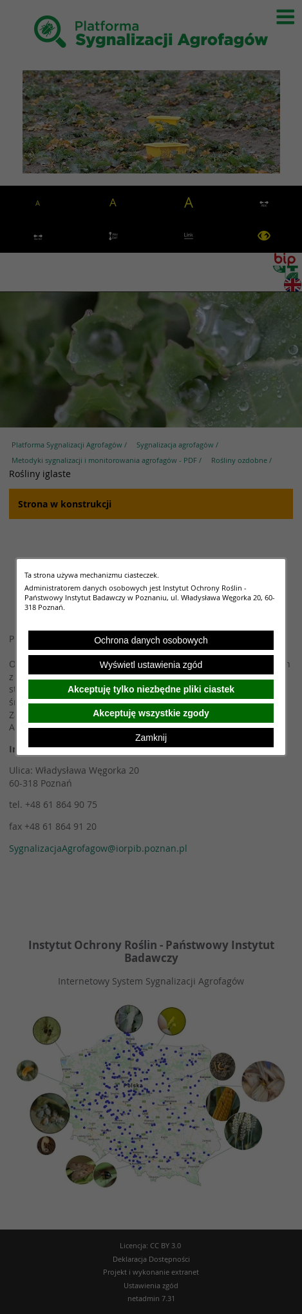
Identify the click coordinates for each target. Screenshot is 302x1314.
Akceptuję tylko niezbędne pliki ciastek (151, 689)
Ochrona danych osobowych (151, 640)
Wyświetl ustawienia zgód (151, 665)
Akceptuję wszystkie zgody (151, 713)
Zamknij (151, 737)
